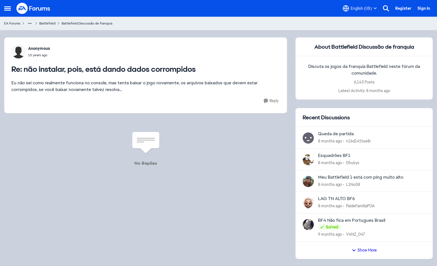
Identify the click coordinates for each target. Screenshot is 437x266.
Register (403, 8)
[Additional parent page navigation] (29, 23)
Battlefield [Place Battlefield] (47, 23)
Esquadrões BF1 (334, 155)
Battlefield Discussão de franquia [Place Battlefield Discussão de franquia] (87, 23)
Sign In (423, 8)
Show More (364, 250)
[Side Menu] (7, 8)
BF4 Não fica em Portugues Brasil (351, 220)
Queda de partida (336, 134)
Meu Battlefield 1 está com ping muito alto (360, 177)
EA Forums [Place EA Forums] (12, 23)
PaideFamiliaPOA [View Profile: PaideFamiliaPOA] (360, 205)
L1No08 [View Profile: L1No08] (353, 184)
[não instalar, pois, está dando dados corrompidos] (39, 55)
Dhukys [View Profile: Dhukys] (352, 162)
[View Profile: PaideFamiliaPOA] (308, 202)
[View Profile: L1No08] (308, 181)
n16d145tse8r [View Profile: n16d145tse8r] (358, 141)
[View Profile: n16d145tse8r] (308, 138)
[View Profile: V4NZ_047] (308, 224)
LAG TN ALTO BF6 (336, 198)
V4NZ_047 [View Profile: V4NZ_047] (355, 234)
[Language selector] (359, 8)
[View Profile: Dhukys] (308, 159)
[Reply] (271, 101)
